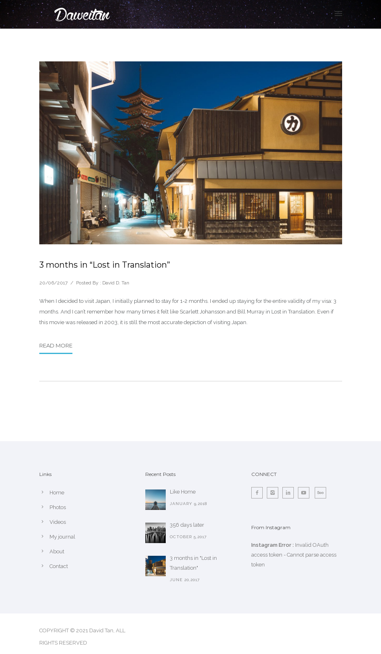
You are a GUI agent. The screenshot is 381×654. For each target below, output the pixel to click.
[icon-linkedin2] (290, 492)
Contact (59, 566)
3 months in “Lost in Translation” (104, 265)
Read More (55, 345)
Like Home (183, 492)
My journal (62, 537)
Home (57, 492)
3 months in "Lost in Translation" (193, 563)
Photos (58, 507)
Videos (58, 522)
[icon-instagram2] (274, 492)
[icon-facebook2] (259, 492)
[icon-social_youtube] (305, 492)
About (57, 551)
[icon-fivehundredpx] (320, 492)
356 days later (187, 525)
